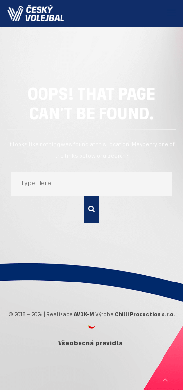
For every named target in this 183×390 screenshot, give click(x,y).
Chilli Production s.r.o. (145, 315)
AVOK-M (84, 315)
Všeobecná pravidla (90, 343)
